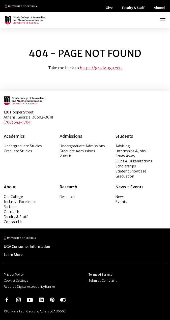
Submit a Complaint (103, 280)
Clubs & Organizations (134, 161)
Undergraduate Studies (23, 146)
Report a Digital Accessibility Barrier (29, 286)
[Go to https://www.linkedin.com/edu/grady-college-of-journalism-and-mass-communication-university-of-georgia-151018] (41, 300)
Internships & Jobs (131, 151)
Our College (13, 196)
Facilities (10, 207)
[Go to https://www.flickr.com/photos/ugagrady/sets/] (63, 300)
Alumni (160, 8)
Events (121, 201)
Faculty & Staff (135, 8)
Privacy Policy (13, 274)
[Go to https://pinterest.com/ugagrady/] (52, 300)
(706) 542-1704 (17, 122)
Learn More (13, 255)
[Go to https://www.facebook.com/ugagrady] (7, 300)
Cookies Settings (16, 280)
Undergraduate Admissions (82, 146)
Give (111, 8)
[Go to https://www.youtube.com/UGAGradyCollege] (30, 300)
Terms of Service (100, 274)
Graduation (125, 176)
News (120, 196)
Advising (123, 146)
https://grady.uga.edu (101, 67)
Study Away (125, 156)
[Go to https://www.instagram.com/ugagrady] (18, 300)
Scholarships (126, 166)
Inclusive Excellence (20, 201)
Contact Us (13, 222)
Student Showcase (131, 171)
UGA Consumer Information (25, 247)
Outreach (11, 212)
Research (67, 196)
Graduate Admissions (77, 151)
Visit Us (66, 156)
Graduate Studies (18, 151)
